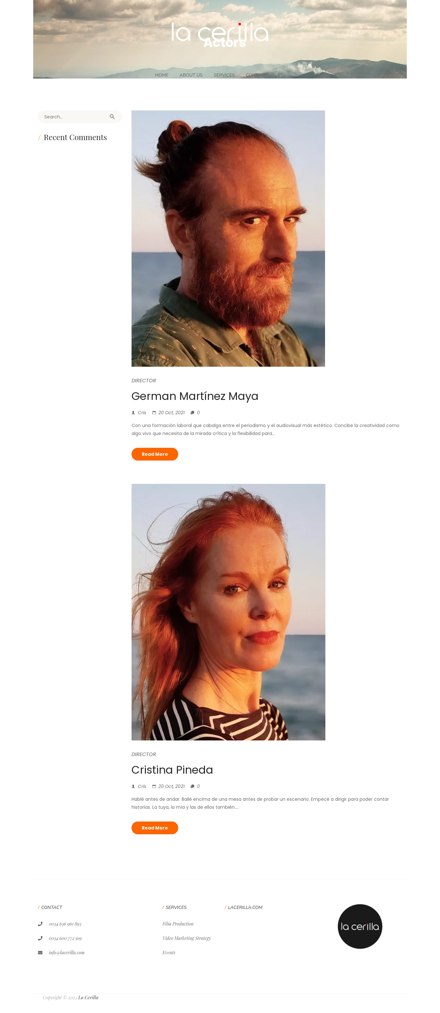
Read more (155, 454)
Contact (256, 75)
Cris (142, 412)
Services (224, 75)
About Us (190, 75)
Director (144, 380)
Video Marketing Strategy (187, 938)
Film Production (178, 924)
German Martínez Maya (195, 396)
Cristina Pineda (172, 769)
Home (162, 75)
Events (169, 952)
